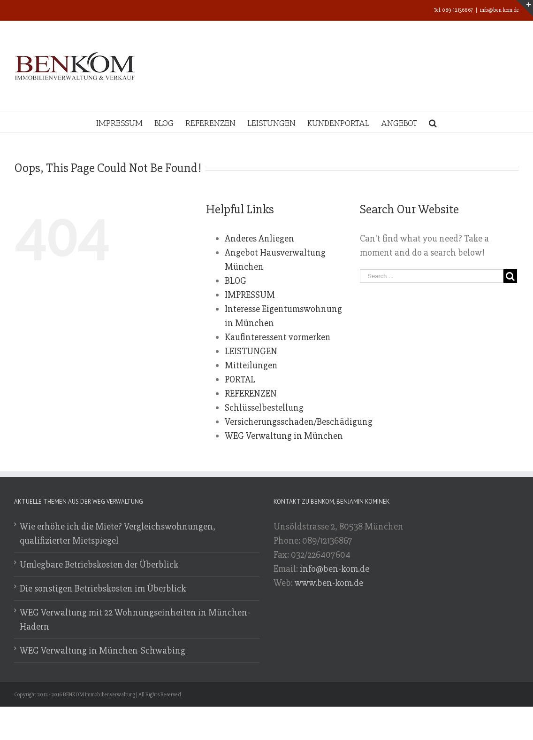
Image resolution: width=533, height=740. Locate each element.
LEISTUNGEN (251, 351)
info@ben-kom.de (499, 10)
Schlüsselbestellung (264, 407)
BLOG (235, 281)
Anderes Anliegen (259, 238)
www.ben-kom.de (329, 583)
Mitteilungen (251, 365)
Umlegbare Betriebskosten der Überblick (99, 564)
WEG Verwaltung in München (284, 436)
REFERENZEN (251, 393)
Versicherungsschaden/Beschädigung (299, 422)
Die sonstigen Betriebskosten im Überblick (103, 588)
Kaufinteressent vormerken (278, 337)
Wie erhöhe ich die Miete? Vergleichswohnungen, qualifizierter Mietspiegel (117, 533)
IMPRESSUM (250, 295)
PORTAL (240, 379)
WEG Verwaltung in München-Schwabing (102, 650)
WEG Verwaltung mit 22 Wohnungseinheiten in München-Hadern (135, 619)
